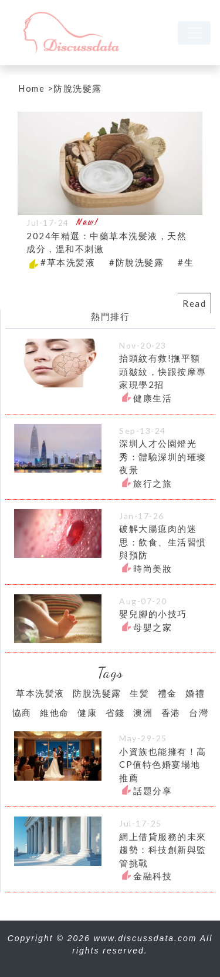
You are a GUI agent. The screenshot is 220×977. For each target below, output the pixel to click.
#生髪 (191, 262)
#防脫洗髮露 (136, 262)
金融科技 (152, 876)
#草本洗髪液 (67, 262)
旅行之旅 (152, 483)
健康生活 (152, 398)
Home (31, 88)
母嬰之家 (152, 627)
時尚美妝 (152, 568)
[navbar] (194, 33)
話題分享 (152, 790)
